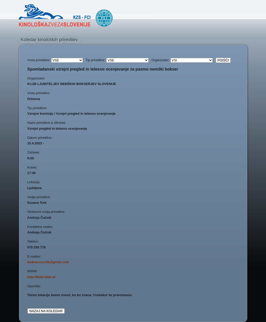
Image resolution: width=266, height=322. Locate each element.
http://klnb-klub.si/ (41, 277)
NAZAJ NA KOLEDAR (46, 311)
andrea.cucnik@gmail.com (48, 262)
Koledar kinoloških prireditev (49, 39)
